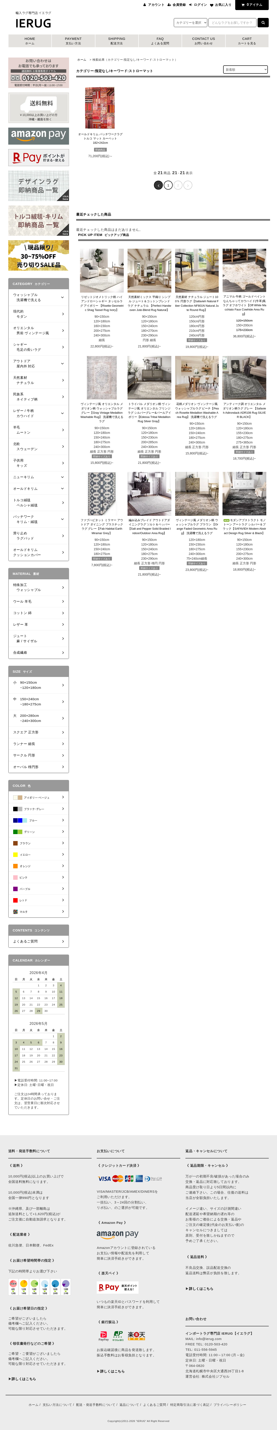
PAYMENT (73, 41)
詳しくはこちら (24, 1379)
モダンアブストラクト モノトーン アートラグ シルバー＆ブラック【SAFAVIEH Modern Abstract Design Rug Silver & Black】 (244, 526)
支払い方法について (57, 1404)
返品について (129, 1404)
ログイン (200, 4)
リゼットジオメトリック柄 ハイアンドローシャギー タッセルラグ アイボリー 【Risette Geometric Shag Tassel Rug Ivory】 (102, 303)
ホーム (81, 59)
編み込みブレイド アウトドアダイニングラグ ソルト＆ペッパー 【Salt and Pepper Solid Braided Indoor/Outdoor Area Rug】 (149, 526)
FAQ (160, 41)
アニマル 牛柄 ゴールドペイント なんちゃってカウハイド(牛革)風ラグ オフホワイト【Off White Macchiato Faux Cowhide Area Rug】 (244, 305)
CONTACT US (203, 41)
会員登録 (179, 4)
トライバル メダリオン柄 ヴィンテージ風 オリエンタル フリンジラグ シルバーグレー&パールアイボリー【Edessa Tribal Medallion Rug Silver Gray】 (149, 412)
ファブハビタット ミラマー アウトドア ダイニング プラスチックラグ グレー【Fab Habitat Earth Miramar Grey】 (102, 526)
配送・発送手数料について (95, 1404)
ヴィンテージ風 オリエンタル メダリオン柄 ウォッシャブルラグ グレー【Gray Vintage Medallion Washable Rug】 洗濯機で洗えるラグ (101, 412)
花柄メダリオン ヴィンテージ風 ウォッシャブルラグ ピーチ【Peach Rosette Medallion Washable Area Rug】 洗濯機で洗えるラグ (197, 410)
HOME (30, 41)
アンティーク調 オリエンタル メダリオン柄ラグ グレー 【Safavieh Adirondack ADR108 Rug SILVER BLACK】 (244, 410)
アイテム (251, 4)
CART (247, 41)
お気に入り (223, 4)
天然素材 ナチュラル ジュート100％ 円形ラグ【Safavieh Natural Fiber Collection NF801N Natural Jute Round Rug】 (197, 303)
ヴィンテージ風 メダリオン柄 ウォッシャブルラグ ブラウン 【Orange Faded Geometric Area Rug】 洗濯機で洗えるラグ (197, 526)
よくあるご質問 (154, 1404)
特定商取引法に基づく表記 (190, 1404)
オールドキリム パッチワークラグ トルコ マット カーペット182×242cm (100, 139)
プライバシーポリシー (230, 1404)
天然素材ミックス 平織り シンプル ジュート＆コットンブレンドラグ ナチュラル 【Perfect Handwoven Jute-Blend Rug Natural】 (149, 303)
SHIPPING (116, 41)
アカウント (156, 4)
